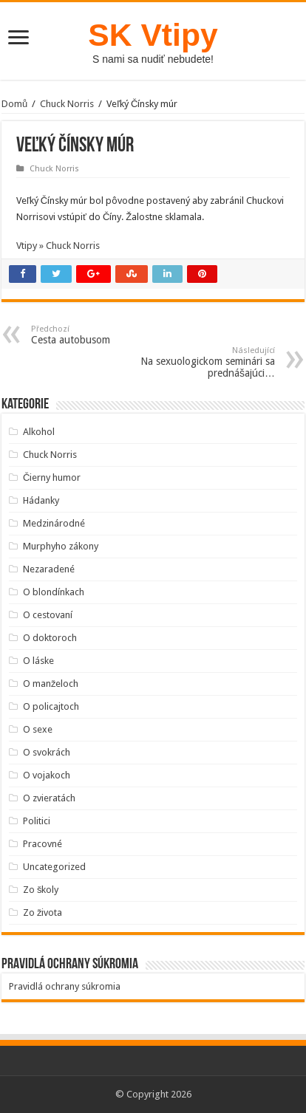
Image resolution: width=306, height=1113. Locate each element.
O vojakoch (46, 775)
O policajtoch (51, 706)
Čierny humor (52, 477)
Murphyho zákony (60, 546)
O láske (38, 660)
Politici (36, 820)
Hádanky (41, 500)
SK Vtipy (152, 34)
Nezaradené (49, 569)
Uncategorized (54, 866)
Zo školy (41, 889)
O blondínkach (53, 591)
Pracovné (42, 843)
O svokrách (46, 752)
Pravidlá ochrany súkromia (64, 986)
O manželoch (51, 683)
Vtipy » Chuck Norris (58, 245)
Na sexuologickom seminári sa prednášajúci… (199, 362)
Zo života (43, 912)
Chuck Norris (67, 103)
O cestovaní (47, 614)
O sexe (37, 729)
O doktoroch (50, 637)
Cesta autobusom (107, 335)
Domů (14, 103)
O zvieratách (49, 798)
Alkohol (39, 431)
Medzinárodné (54, 523)
